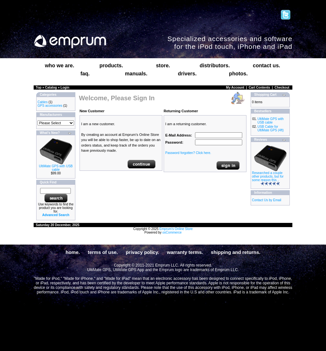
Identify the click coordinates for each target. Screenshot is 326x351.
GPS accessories (50, 105)
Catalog (51, 87)
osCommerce (171, 232)
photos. (238, 73)
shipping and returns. (235, 252)
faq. (85, 73)
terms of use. (103, 252)
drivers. (187, 73)
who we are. (59, 65)
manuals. (136, 73)
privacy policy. (142, 252)
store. (163, 65)
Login (64, 87)
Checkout (282, 87)
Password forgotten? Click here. (188, 153)
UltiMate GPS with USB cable (55, 167)
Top (39, 87)
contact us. (266, 65)
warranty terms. (185, 252)
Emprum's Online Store (176, 229)
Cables (43, 102)
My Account (235, 87)
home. (73, 252)
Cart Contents (259, 87)
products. (111, 65)
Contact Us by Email (266, 200)
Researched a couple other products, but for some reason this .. (268, 176)
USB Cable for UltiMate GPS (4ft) (270, 128)
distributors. (215, 65)
